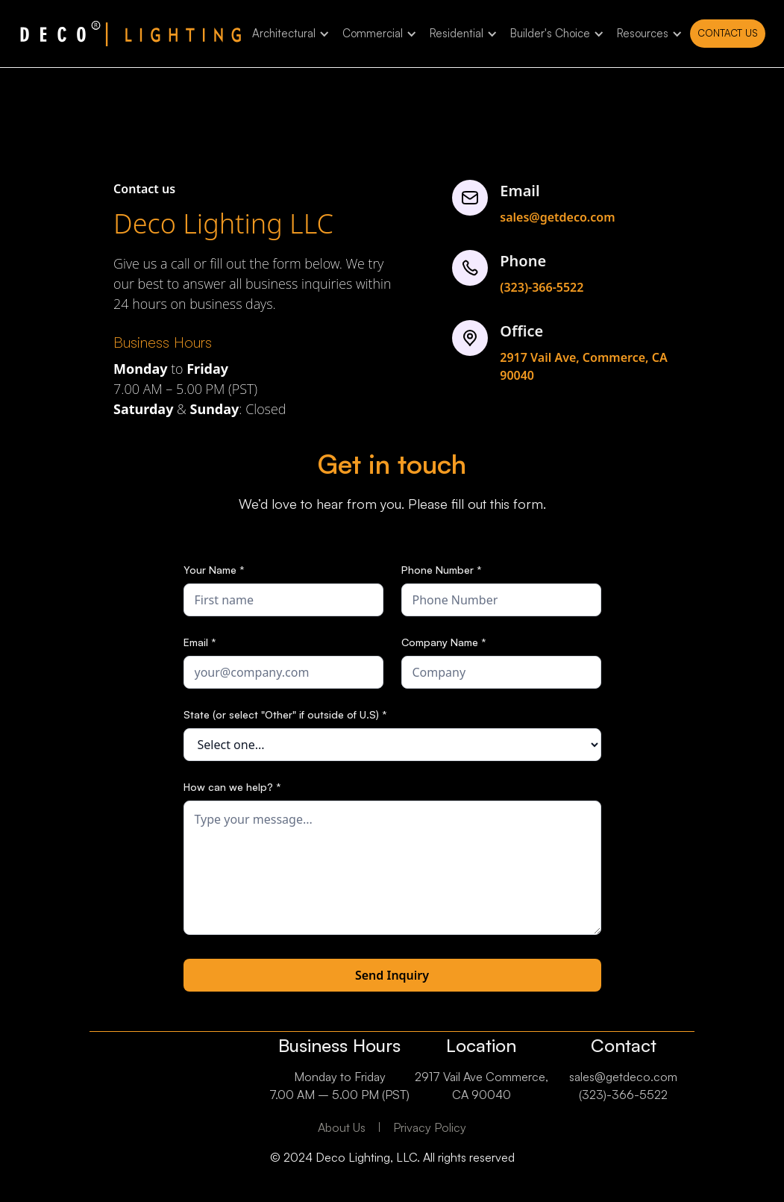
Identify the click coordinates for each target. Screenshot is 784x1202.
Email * (200, 642)
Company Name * (443, 642)
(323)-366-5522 (541, 287)
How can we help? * (232, 786)
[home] (130, 33)
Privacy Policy (429, 1127)
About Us (342, 1127)
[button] (288, 33)
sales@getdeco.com (557, 217)
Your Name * (214, 569)
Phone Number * (441, 569)
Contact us (727, 33)
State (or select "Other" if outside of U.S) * (285, 714)
